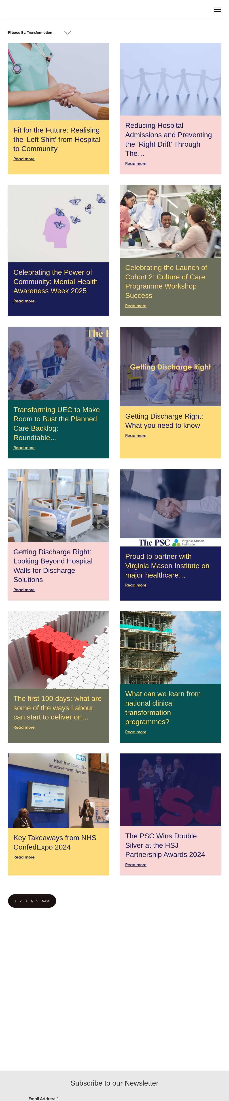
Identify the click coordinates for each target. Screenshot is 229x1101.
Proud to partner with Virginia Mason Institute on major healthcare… (167, 565)
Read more (24, 158)
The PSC (26, 9)
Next (45, 901)
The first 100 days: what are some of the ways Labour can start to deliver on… (57, 707)
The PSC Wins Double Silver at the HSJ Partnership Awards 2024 (165, 845)
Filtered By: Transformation (30, 32)
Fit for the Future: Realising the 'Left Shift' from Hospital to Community (56, 139)
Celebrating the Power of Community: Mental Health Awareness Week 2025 (55, 281)
